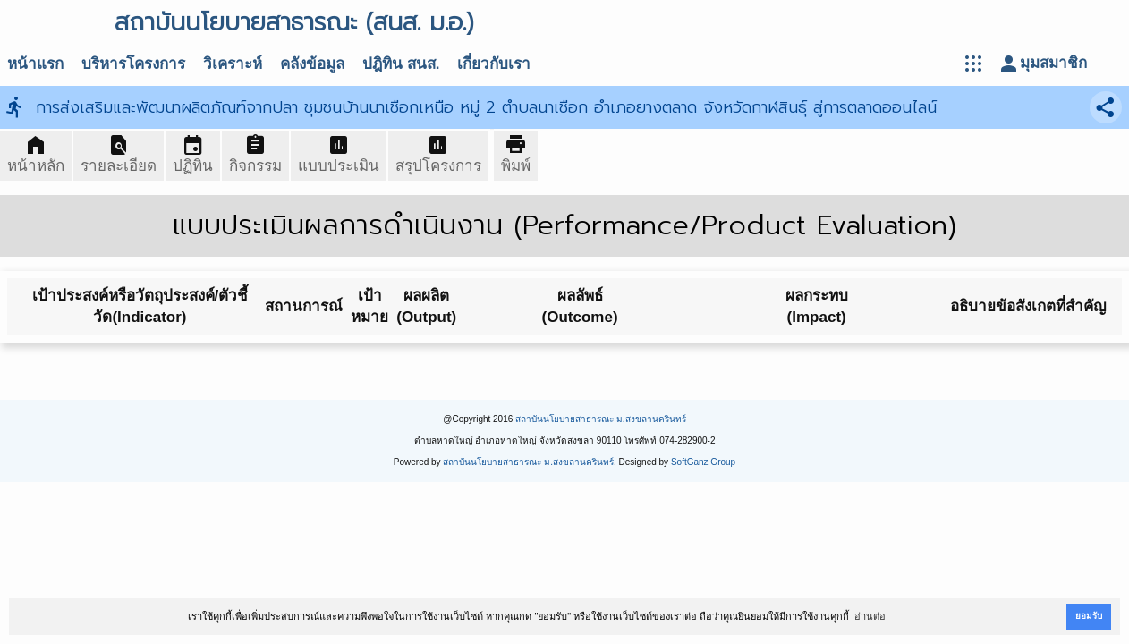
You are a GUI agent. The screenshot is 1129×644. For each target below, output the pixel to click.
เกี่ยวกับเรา (494, 63)
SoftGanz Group (703, 462)
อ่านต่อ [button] (870, 616)
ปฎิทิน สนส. (400, 63)
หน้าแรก (35, 63)
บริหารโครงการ (133, 63)
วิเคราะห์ (232, 63)
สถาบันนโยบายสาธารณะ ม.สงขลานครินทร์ (600, 419)
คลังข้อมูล (312, 63)
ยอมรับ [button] (1088, 616)
